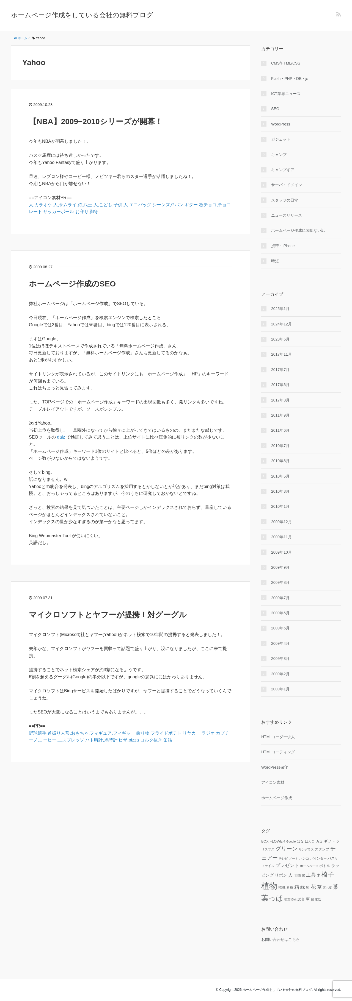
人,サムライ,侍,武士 (72, 204)
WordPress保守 (274, 767)
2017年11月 (281, 354)
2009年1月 (280, 689)
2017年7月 (280, 369)
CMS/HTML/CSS (285, 63)
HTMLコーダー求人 (278, 737)
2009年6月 (280, 613)
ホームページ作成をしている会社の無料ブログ (82, 15)
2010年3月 (280, 491)
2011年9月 (280, 415)
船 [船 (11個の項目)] (307, 888)
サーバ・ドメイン (286, 185)
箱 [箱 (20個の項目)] (296, 887)
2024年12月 (281, 324)
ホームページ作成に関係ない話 (298, 230)
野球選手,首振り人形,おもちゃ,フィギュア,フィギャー (82, 733)
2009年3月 (280, 658)
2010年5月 (280, 476)
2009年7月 (280, 598)
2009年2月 (280, 674)
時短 (275, 261)
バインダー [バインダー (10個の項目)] (318, 858)
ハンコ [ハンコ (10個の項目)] (304, 858)
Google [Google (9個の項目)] (291, 841)
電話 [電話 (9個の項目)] (318, 899)
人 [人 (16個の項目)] (290, 874)
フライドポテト (166, 733)
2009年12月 (281, 522)
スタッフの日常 (284, 200)
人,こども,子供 (108, 204)
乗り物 (142, 733)
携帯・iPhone (283, 246)
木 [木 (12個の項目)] (318, 875)
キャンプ (279, 154)
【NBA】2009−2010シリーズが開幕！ (96, 121)
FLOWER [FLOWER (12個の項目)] (277, 841)
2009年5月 (280, 628)
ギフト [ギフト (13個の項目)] (329, 841)
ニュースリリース (286, 215)
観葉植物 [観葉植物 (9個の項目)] (290, 899)
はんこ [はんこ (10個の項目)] (310, 841)
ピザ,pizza (129, 740)
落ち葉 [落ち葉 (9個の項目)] (327, 887)
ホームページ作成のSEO (72, 284)
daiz (61, 437)
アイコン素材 (272, 782)
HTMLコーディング (278, 752)
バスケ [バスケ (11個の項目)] (333, 858)
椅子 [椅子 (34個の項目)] (327, 874)
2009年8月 (280, 582)
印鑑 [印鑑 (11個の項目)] (297, 875)
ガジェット (280, 139)
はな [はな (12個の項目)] (300, 841)
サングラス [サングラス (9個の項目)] (306, 849)
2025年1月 (280, 308)
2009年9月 (280, 567)
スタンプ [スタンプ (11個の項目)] (322, 849)
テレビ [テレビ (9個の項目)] (283, 858)
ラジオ (208, 733)
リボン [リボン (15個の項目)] (281, 875)
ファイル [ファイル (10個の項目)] (267, 866)
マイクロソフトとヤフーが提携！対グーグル (108, 614)
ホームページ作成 (276, 798)
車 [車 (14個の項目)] (308, 899)
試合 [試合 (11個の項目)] (301, 899)
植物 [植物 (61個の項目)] (269, 885)
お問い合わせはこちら (280, 939)
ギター (191, 204)
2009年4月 (280, 643)
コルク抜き (151, 740)
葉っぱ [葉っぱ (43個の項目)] (272, 898)
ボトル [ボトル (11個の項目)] (324, 866)
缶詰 (167, 740)
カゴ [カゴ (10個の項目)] (319, 841)
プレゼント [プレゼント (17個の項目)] (287, 865)
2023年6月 (280, 339)
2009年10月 (281, 552)
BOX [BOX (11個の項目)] (265, 841)
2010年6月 (280, 461)
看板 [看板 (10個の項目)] (290, 887)
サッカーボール (58, 211)
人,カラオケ (40, 204)
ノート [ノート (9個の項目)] (293, 858)
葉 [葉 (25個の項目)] (336, 887)
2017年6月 (280, 385)
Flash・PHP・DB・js (289, 78)
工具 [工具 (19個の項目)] (311, 875)
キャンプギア (282, 170)
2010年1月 (280, 506)
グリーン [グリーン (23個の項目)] (287, 849)
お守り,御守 (86, 211)
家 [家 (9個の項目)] (303, 875)
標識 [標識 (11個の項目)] (281, 888)
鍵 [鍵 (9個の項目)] (312, 899)
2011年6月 (280, 430)
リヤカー (191, 733)
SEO (275, 109)
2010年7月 (280, 446)
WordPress (280, 124)
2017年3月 (280, 400)
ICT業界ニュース (286, 93)
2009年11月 (281, 537)
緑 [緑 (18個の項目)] (302, 887)
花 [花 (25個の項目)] (313, 887)
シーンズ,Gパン (167, 204)
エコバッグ (140, 204)
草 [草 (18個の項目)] (319, 887)
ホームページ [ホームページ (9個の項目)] (309, 866)
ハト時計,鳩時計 (101, 740)
